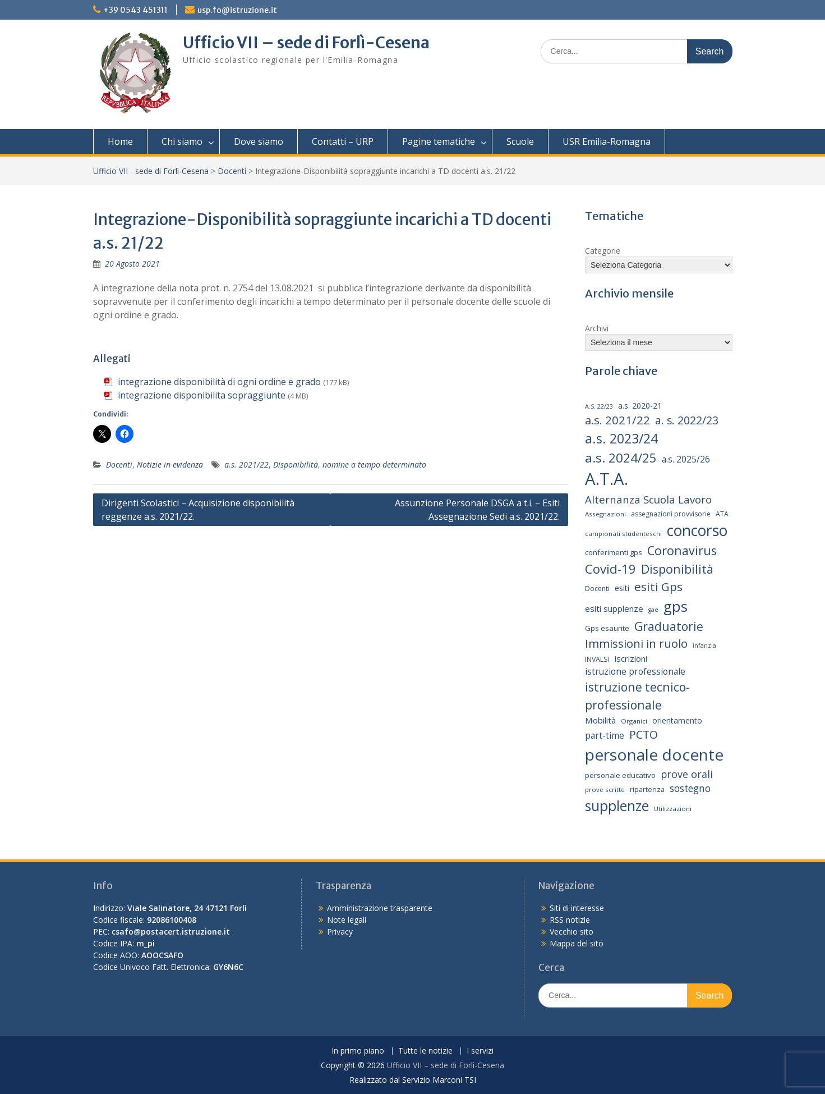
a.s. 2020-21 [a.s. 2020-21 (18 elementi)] (640, 405)
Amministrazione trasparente (379, 908)
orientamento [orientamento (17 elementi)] (677, 720)
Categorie (602, 250)
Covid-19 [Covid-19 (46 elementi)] (610, 568)
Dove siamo (258, 141)
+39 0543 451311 (135, 10)
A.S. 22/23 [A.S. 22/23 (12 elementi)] (599, 406)
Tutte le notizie (425, 1051)
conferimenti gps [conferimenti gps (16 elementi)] (613, 552)
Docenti (232, 171)
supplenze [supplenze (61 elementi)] (617, 806)
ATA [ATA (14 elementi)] (722, 514)
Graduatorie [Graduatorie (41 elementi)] (668, 626)
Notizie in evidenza (170, 464)
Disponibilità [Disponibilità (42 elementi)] (677, 569)
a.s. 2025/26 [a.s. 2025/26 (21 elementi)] (686, 459)
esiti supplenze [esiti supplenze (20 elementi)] (614, 608)
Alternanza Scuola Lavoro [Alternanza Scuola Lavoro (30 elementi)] (648, 499)
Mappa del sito (576, 943)
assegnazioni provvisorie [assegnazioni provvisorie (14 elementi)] (671, 514)
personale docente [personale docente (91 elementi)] (654, 754)
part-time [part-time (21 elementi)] (604, 735)
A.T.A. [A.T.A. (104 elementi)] (606, 479)
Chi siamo (182, 141)
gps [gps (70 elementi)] (675, 606)
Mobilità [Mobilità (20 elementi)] (600, 720)
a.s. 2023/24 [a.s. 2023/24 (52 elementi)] (621, 438)
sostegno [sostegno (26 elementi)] (690, 788)
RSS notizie (570, 919)
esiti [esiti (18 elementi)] (622, 588)
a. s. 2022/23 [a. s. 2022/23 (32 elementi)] (686, 420)
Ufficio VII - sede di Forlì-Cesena (151, 171)
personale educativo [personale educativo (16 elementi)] (620, 775)
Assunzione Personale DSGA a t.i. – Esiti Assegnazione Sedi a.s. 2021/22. (477, 510)
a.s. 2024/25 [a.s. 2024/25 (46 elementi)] (621, 457)
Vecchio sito (571, 931)
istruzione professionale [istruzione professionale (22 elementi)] (635, 671)
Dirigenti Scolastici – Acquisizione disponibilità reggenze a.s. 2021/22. (198, 510)
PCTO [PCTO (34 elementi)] (643, 734)
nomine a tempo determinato (374, 464)
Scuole (520, 141)
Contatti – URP (343, 141)
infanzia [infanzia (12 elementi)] (704, 645)
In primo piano (357, 1051)
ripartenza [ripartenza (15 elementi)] (647, 789)
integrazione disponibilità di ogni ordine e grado (219, 382)
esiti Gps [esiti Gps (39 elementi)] (658, 586)
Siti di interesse (577, 908)
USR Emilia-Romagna (607, 141)
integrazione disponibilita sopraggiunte (201, 395)
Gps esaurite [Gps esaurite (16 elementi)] (607, 628)
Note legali (346, 919)
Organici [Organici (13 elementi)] (634, 721)
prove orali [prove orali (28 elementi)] (687, 774)
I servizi (480, 1051)
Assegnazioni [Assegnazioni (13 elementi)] (605, 514)
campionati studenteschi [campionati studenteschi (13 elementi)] (623, 533)
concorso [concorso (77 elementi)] (697, 530)
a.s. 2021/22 (246, 464)
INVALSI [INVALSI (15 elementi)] (597, 659)
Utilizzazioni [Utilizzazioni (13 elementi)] (673, 808)
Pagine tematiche (438, 141)
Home (120, 141)
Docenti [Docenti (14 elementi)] (597, 588)
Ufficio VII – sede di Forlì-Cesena (306, 43)
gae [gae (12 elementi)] (653, 610)
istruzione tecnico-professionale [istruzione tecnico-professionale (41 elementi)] (637, 696)
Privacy (340, 931)
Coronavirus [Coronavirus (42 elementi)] (682, 550)
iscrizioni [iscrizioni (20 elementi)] (631, 658)
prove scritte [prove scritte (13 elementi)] (605, 789)
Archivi (597, 328)
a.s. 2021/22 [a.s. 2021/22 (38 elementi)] (617, 420)
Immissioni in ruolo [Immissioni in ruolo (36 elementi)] (636, 643)
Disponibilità (295, 464)
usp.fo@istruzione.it (237, 10)
